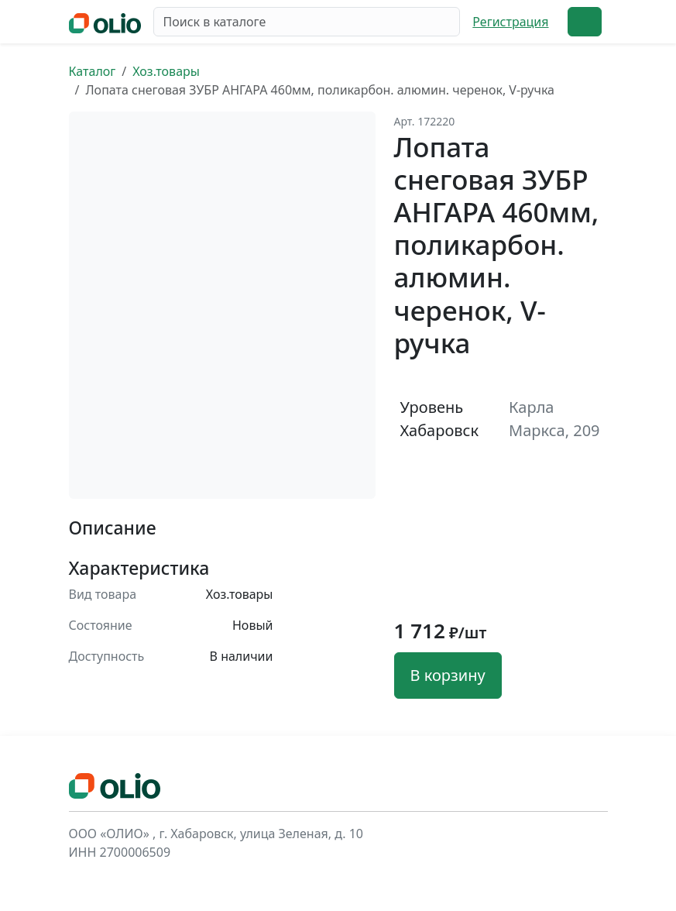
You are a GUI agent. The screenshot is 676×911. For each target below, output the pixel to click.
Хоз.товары (166, 71)
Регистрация (510, 21)
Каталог (92, 71)
